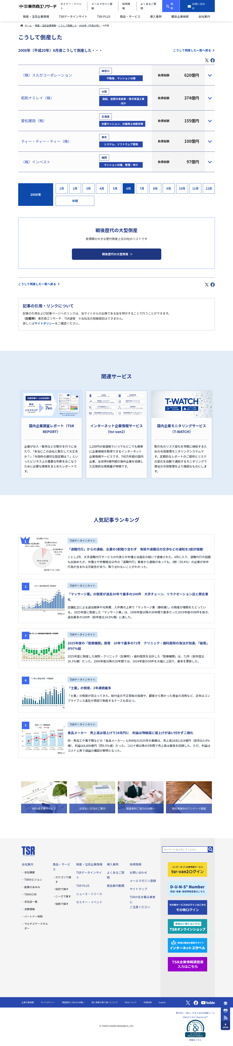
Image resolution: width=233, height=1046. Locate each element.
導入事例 (156, 16)
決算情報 (29, 909)
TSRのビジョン (33, 879)
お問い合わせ (138, 872)
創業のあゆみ (32, 887)
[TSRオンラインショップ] (187, 926)
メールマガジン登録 (143, 880)
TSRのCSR (30, 894)
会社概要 (29, 872)
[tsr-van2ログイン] (187, 869)
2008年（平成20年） (90, 25)
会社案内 (204, 16)
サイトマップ (138, 889)
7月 (142, 188)
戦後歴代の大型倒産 (115, 254)
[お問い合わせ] (197, 6)
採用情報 (135, 864)
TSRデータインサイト (73, 16)
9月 (168, 188)
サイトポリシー (44, 323)
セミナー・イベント (89, 902)
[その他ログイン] (187, 907)
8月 (155, 188)
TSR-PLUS (103, 16)
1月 (61, 188)
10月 (182, 188)
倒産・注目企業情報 (36, 16)
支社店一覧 (30, 901)
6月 (128, 188)
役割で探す (61, 904)
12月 (209, 188)
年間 (75, 201)
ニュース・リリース (89, 894)
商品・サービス (130, 16)
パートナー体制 (33, 916)
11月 (195, 188)
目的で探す (61, 889)
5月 (115, 188)
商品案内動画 (115, 885)
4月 (102, 188)
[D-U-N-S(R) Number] (187, 888)
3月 (88, 188)
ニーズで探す (63, 896)
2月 (75, 188)
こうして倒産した (67, 25)
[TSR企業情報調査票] (187, 964)
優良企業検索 (180, 16)
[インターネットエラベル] (187, 945)
